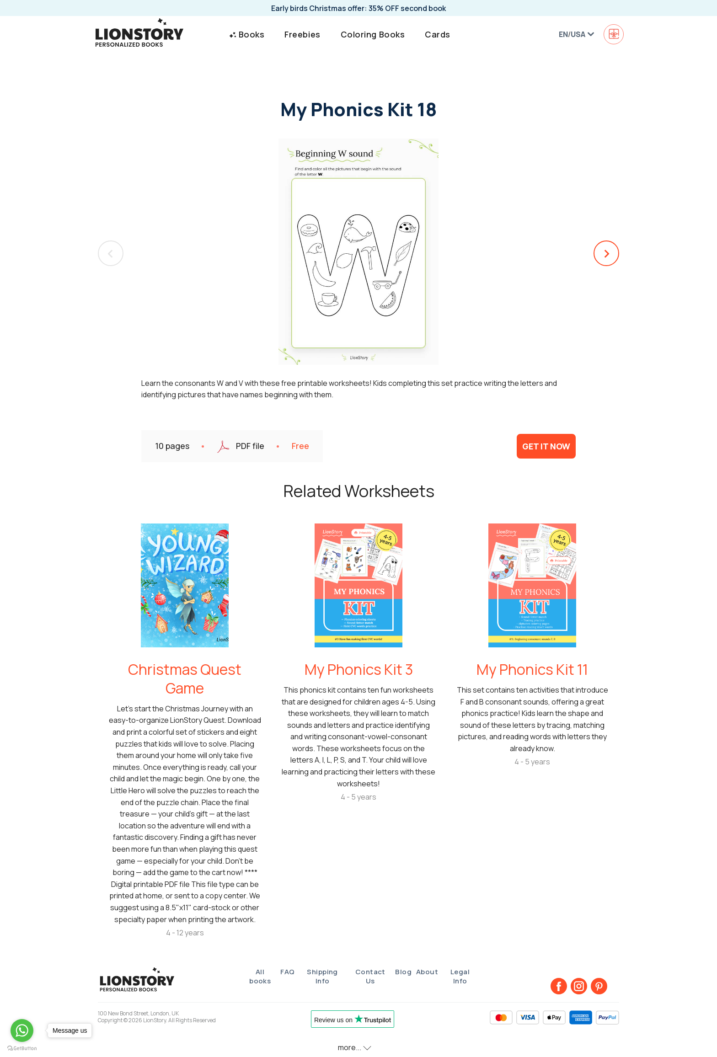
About (427, 972)
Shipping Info (322, 976)
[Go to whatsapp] (22, 1030)
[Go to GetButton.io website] (22, 1048)
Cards (437, 34)
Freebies (302, 34)
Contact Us (370, 976)
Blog (403, 972)
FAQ (287, 972)
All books (260, 976)
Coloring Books (373, 34)
